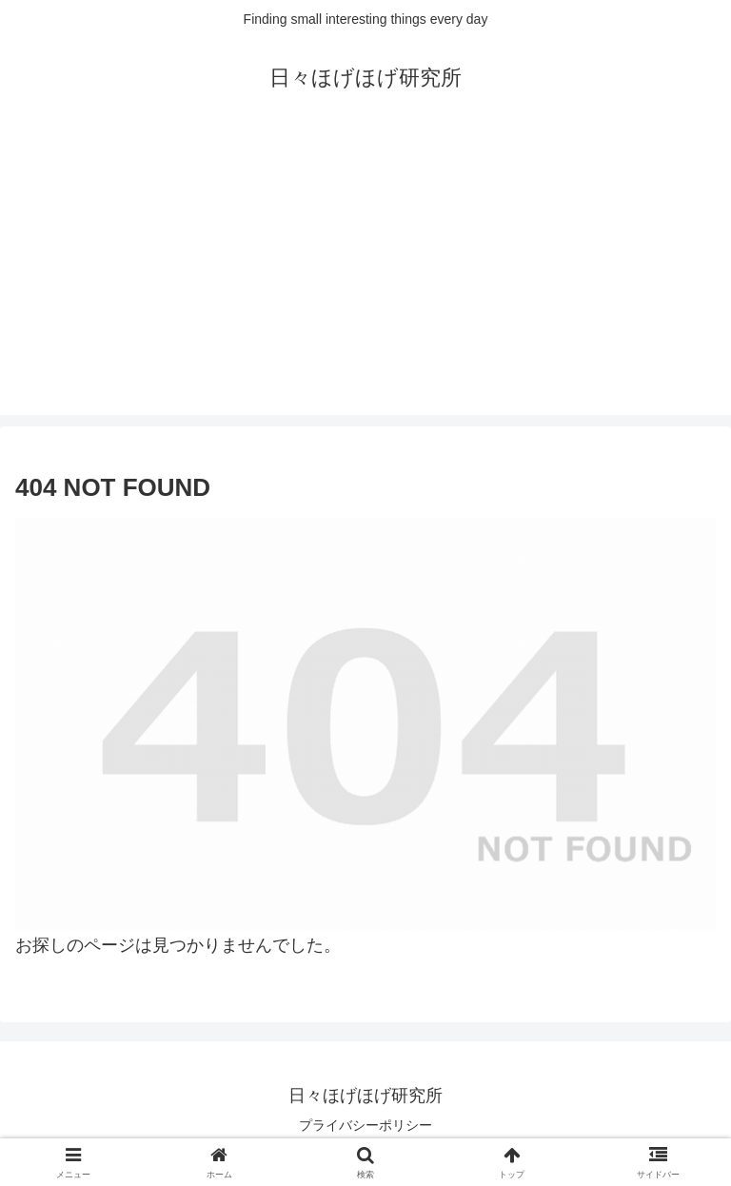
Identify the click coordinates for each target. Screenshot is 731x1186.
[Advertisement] (365, 281)
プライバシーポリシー (365, 1125)
